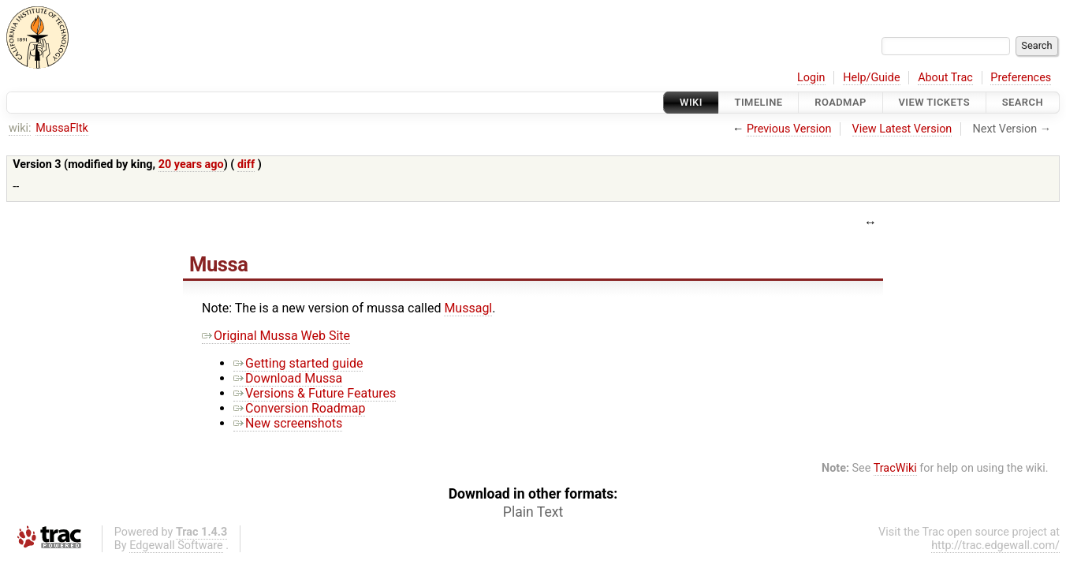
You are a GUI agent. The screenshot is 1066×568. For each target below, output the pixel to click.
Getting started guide (298, 363)
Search (1022, 102)
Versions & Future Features (314, 393)
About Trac (945, 77)
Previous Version (789, 129)
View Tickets (934, 102)
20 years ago (191, 164)
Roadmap (840, 102)
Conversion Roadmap (299, 408)
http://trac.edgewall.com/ (995, 545)
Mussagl (468, 308)
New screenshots (287, 423)
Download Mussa (287, 378)
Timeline (759, 102)
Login (811, 77)
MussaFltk (61, 128)
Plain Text (533, 512)
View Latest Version (902, 129)
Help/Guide (871, 77)
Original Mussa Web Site (276, 335)
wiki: (20, 128)
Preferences (1020, 77)
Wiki (691, 102)
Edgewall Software (176, 545)
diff (246, 164)
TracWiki (895, 468)
